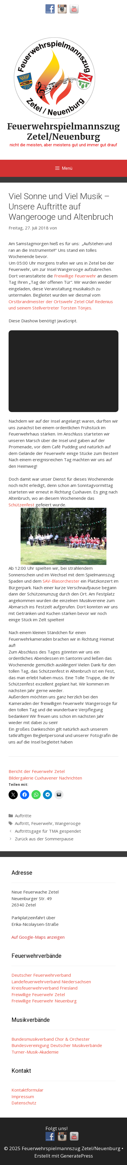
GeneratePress (76, 1155)
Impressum (22, 1096)
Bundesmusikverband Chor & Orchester (50, 1039)
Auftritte (23, 815)
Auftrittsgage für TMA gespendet (48, 831)
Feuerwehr (42, 823)
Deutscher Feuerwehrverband (41, 975)
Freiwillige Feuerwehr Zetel (38, 994)
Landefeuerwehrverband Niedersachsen (51, 981)
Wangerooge (68, 823)
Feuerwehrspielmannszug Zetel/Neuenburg (63, 131)
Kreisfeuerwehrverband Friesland (44, 988)
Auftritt (22, 823)
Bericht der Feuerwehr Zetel (37, 771)
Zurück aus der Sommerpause (44, 839)
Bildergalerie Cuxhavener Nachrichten (45, 778)
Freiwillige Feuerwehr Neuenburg (44, 1001)
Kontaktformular (27, 1090)
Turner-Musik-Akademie (35, 1052)
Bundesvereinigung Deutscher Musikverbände (56, 1045)
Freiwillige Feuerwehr (75, 276)
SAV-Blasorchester (61, 581)
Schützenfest (21, 504)
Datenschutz (23, 1103)
